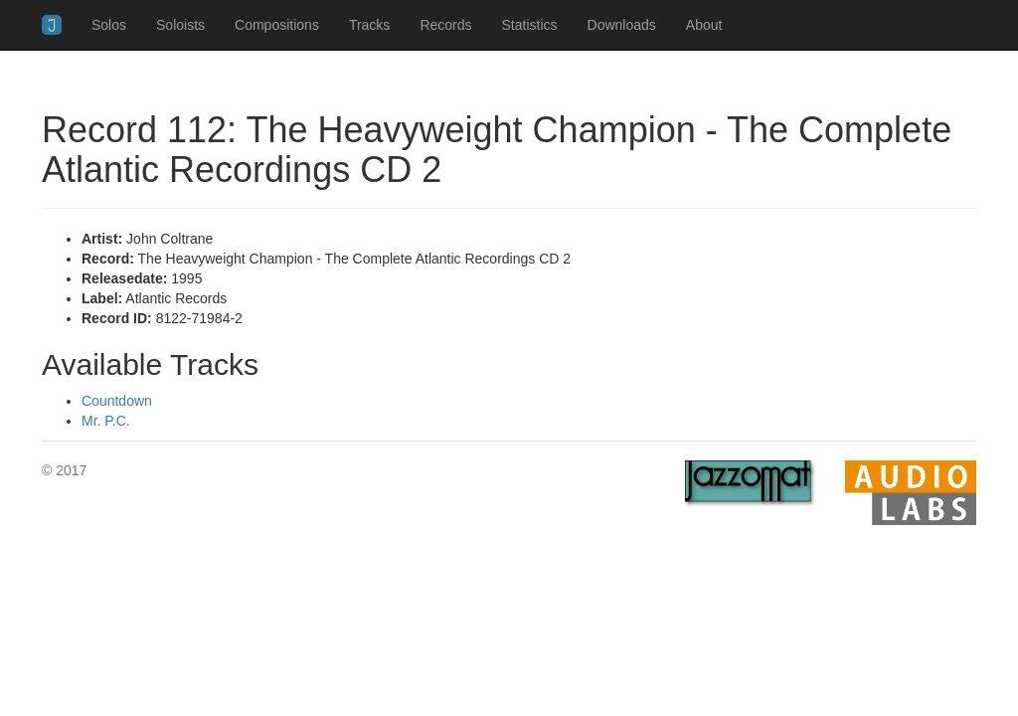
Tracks (369, 25)
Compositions (277, 25)
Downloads (622, 25)
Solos (108, 25)
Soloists (180, 25)
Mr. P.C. (106, 421)
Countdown (117, 401)
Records (445, 25)
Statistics (530, 25)
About (704, 25)
